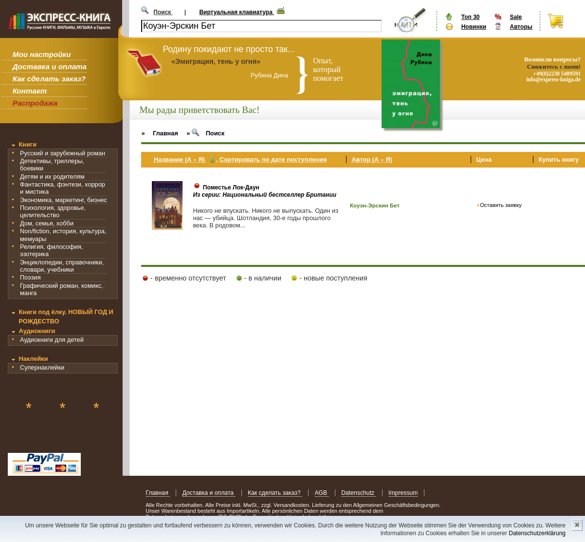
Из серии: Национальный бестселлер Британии (264, 194)
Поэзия (30, 277)
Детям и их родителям (52, 176)
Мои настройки (42, 54)
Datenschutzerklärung (537, 533)
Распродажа (35, 103)
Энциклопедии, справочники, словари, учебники (62, 266)
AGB (321, 492)
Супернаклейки (42, 367)
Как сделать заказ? (49, 79)
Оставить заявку (501, 205)
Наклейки (33, 358)
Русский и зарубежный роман (62, 153)
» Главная (159, 133)
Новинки (473, 26)
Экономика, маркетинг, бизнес (63, 200)
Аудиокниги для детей (52, 339)
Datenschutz (358, 492)
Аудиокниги (36, 331)
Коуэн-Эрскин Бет (375, 205)
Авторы (521, 26)
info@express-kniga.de (553, 79)
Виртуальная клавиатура (236, 12)
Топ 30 (470, 17)
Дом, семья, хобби (46, 223)
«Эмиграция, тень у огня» (215, 61)
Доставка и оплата (50, 66)
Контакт (30, 91)
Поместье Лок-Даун (231, 187)
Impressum (403, 492)
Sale (516, 17)
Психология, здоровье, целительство (53, 211)
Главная (158, 492)
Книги (27, 144)
